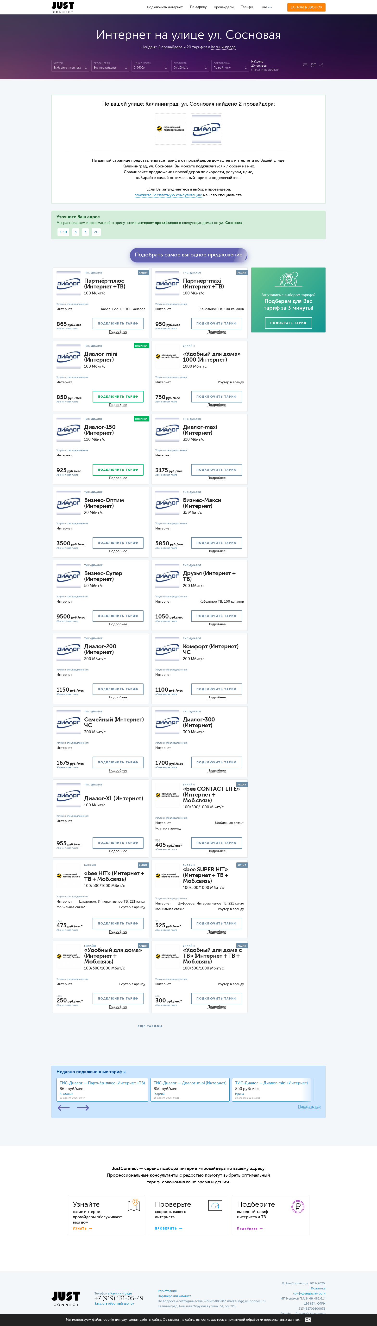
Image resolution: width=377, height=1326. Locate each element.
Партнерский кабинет (174, 1296)
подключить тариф (118, 323)
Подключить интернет (165, 7)
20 (96, 232)
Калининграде (223, 47)
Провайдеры (224, 7)
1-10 (63, 232)
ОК (308, 1319)
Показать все (309, 1107)
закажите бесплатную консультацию (168, 195)
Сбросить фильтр (265, 70)
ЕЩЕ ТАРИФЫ (150, 1026)
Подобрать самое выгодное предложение (188, 255)
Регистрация (167, 1291)
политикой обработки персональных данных (264, 1319)
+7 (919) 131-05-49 (118, 1298)
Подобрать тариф (288, 323)
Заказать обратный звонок (114, 1303)
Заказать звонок (306, 7)
